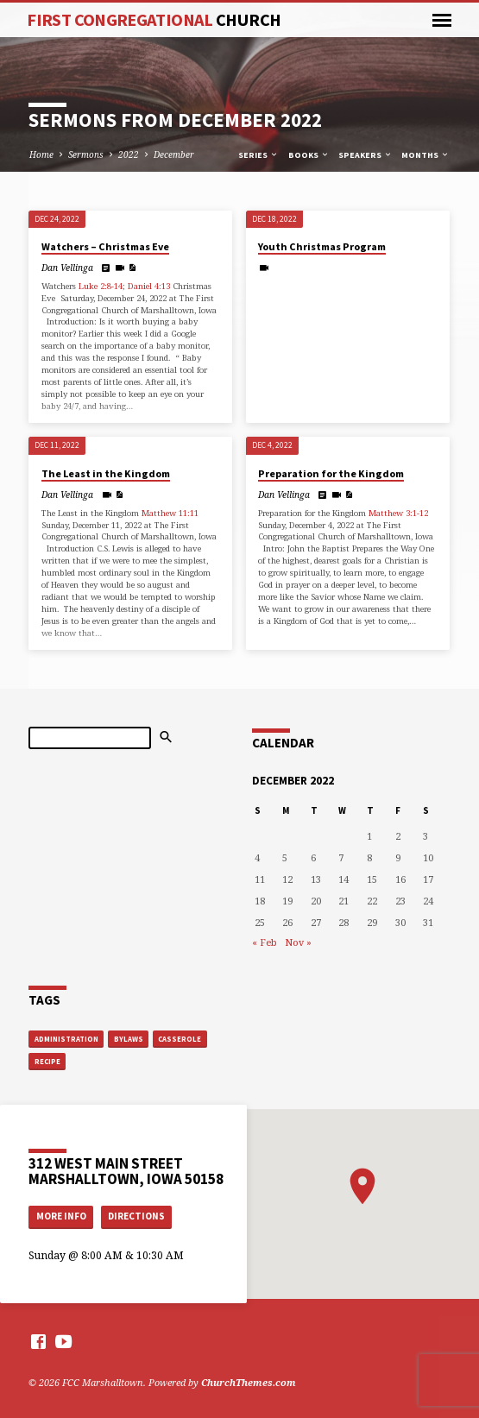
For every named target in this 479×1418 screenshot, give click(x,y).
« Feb (264, 942)
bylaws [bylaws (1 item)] (128, 1038)
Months (425, 155)
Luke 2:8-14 (101, 286)
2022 (128, 154)
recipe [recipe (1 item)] (47, 1061)
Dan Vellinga (67, 268)
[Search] (89, 738)
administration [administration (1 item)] (66, 1038)
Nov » (298, 942)
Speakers (365, 155)
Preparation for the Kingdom (331, 473)
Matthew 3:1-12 (398, 513)
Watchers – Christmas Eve (105, 246)
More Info (61, 1216)
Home (41, 154)
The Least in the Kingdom (105, 473)
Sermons (86, 154)
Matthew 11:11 (170, 513)
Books (309, 155)
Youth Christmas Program (322, 246)
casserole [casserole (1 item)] (179, 1038)
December (174, 154)
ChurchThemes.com (248, 1382)
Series (258, 155)
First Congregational (153, 20)
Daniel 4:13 (149, 286)
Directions (136, 1216)
